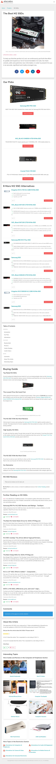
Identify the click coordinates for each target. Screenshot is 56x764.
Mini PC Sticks (41, 676)
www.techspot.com (13, 514)
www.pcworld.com (12, 548)
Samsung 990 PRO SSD (28, 106)
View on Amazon (28, 113)
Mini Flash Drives (15, 737)
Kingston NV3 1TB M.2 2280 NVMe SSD (25, 190)
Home (3, 8)
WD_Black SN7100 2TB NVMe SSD (23, 222)
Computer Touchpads (41, 696)
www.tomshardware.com (14, 582)
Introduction (7, 332)
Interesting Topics (8, 362)
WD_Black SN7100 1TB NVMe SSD (23, 205)
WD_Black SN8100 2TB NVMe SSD (23, 275)
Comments (7, 356)
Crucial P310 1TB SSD (28, 171)
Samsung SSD (16, 258)
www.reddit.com (12, 599)
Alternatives (7, 337)
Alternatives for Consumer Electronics (16, 756)
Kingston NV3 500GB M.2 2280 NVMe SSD (26, 291)
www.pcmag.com (12, 531)
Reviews (6, 345)
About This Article (8, 359)
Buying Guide (7, 343)
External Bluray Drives (15, 696)
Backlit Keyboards (15, 676)
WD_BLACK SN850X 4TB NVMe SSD (28, 139)
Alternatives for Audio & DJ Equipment (41, 745)
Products (9, 8)
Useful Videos (7, 351)
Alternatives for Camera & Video (14, 750)
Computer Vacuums (40, 716)
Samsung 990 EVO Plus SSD (21, 240)
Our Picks (6, 335)
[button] (54, 2)
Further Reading (8, 348)
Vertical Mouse (15, 716)
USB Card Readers (41, 737)
